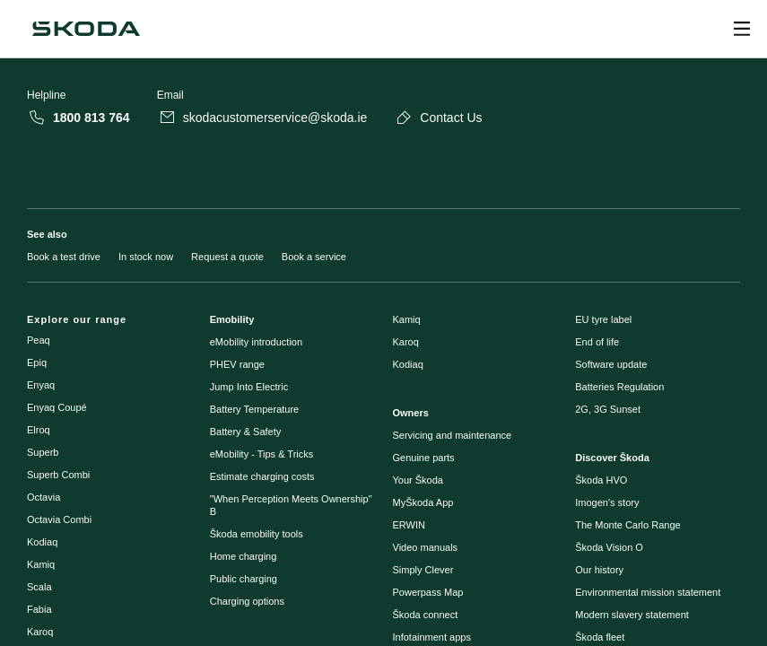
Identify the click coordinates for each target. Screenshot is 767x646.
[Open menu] (742, 28)
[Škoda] (86, 28)
